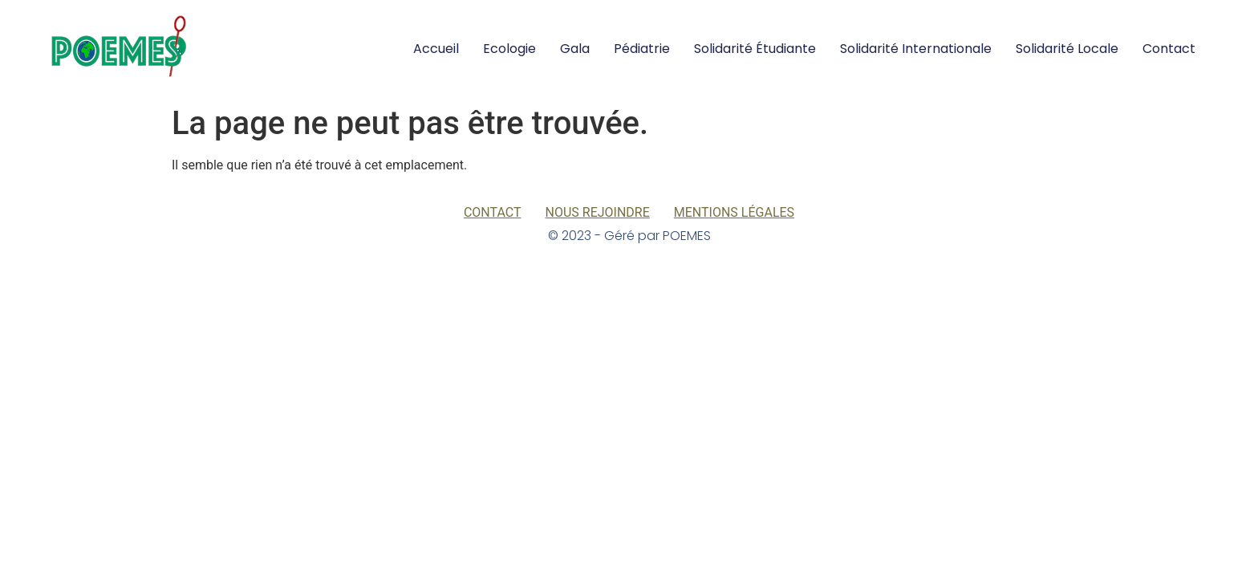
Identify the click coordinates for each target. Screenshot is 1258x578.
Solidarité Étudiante (755, 48)
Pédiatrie (642, 48)
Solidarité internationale (916, 48)
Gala (575, 48)
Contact (1168, 48)
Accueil (436, 48)
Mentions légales (734, 212)
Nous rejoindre (598, 212)
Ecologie (509, 48)
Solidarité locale (1067, 48)
